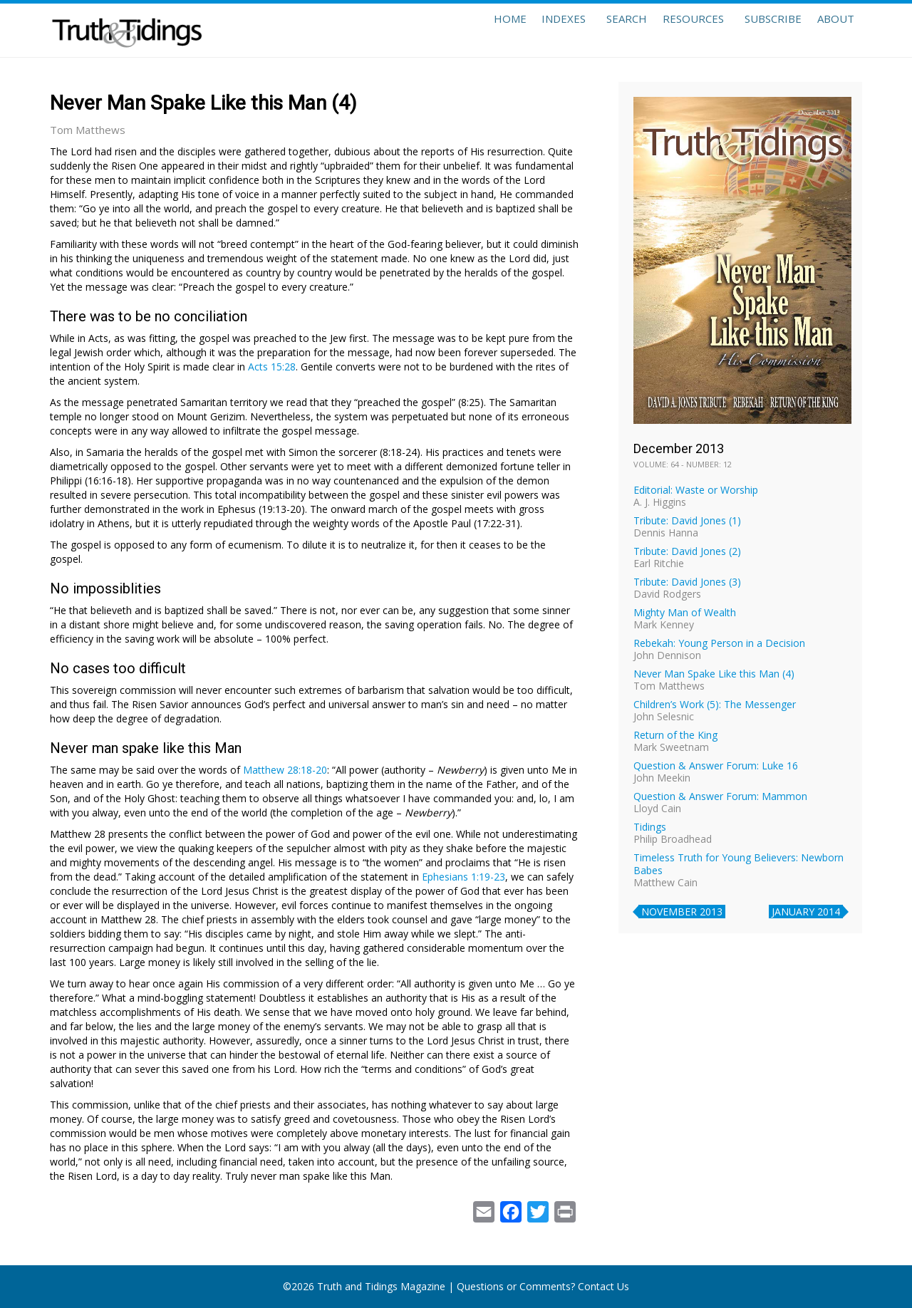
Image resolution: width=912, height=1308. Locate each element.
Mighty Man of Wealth (684, 612)
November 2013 (681, 911)
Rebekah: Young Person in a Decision (719, 643)
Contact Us (603, 1286)
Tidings (649, 827)
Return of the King (675, 735)
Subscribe (758, 30)
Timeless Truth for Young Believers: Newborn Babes (738, 864)
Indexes (529, 30)
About (830, 30)
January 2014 (806, 911)
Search (596, 30)
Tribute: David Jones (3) (687, 581)
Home (464, 30)
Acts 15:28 (272, 366)
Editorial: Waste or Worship (695, 490)
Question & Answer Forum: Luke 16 (715, 765)
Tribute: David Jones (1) (687, 520)
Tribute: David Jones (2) (687, 551)
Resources (673, 30)
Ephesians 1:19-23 (463, 876)
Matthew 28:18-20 (285, 770)
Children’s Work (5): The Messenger (714, 704)
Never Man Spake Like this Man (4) (713, 673)
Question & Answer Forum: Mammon (720, 796)
